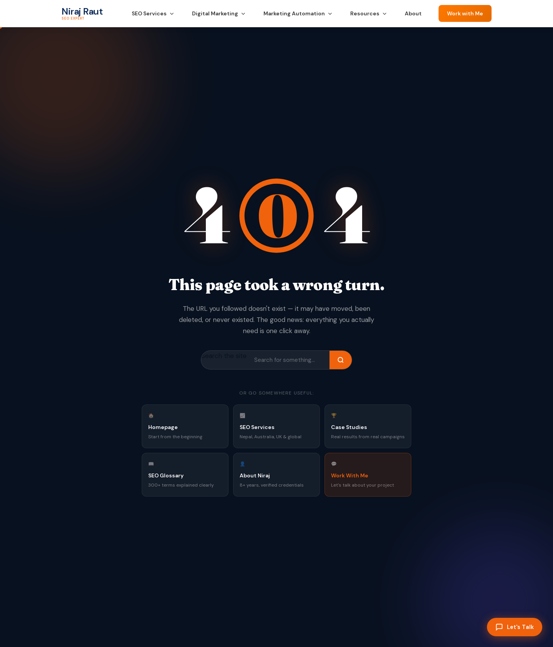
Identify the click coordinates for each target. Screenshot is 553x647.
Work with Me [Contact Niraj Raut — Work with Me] (465, 13)
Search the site (224, 356)
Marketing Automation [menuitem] (297, 13)
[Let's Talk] (514, 627)
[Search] (340, 360)
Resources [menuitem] (368, 13)
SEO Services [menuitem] (153, 13)
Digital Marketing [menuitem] (218, 13)
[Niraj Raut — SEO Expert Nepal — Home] (82, 13)
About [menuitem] (413, 13)
